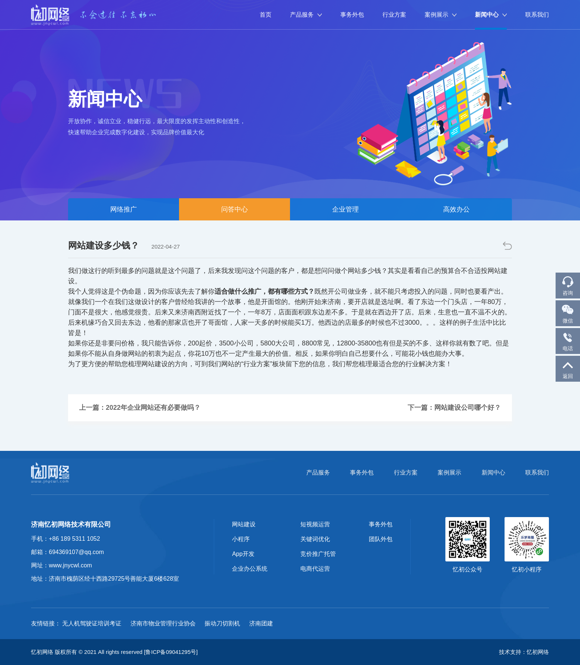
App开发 (243, 554)
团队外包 (380, 539)
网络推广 (123, 209)
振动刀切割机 (222, 623)
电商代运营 (315, 569)
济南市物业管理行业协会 (163, 623)
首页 (266, 14)
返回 (567, 368)
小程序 (241, 539)
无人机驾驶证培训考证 (91, 623)
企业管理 (345, 209)
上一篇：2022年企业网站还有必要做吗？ (139, 407)
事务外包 (352, 14)
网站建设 (244, 524)
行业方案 (394, 14)
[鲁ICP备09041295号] (171, 652)
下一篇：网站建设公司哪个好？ (454, 407)
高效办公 (456, 209)
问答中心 (234, 209)
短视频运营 (315, 524)
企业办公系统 (249, 569)
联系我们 (537, 14)
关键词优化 (315, 539)
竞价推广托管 (318, 554)
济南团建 (261, 623)
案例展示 (440, 14)
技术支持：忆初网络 (524, 652)
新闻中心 (491, 14)
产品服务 (306, 14)
